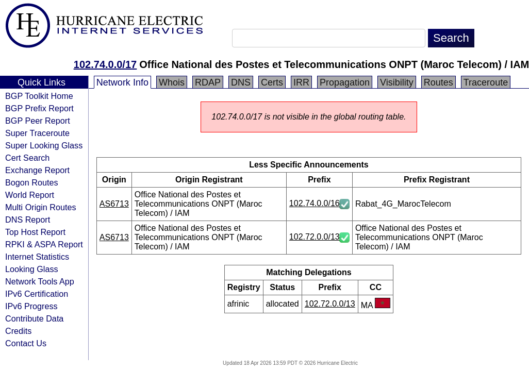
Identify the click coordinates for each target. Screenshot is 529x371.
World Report (29, 194)
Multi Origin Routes (40, 207)
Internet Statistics (37, 256)
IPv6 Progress (31, 306)
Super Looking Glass (43, 145)
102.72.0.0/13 (314, 236)
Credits (18, 330)
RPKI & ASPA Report (44, 244)
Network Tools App (39, 281)
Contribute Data (34, 318)
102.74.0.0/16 (314, 203)
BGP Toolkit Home (39, 95)
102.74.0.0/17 (105, 64)
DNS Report (27, 219)
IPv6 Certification (36, 293)
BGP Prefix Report (39, 108)
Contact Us (25, 343)
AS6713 (114, 203)
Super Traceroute (37, 133)
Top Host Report (35, 232)
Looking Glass (31, 269)
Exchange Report (37, 170)
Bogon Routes (31, 182)
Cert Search (27, 157)
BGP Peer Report (37, 120)
